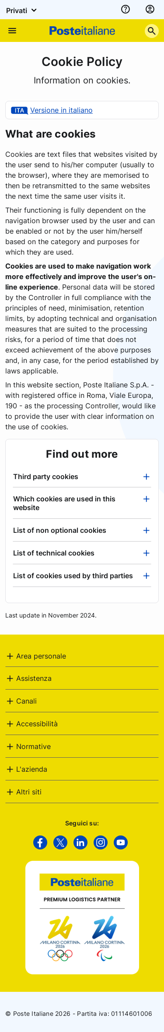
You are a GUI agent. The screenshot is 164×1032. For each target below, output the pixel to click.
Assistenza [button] (34, 678)
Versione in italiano (61, 110)
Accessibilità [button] (37, 723)
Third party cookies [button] (45, 476)
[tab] (82, 476)
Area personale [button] (41, 656)
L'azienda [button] (31, 769)
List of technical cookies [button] (53, 553)
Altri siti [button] (29, 791)
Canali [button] (26, 701)
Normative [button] (33, 746)
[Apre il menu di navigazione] (12, 30)
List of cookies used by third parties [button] (73, 575)
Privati (22, 10)
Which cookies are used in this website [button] (64, 503)
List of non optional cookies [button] (59, 530)
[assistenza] (125, 9)
